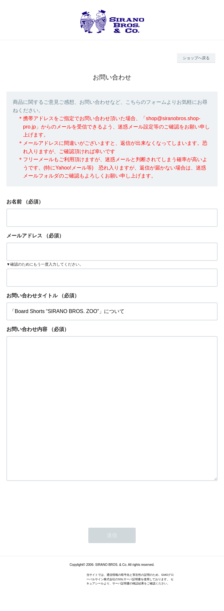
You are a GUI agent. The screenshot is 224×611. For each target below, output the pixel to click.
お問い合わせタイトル (32, 295)
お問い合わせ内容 (26, 329)
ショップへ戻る (196, 58)
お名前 (14, 201)
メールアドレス (24, 235)
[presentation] (55, 502)
